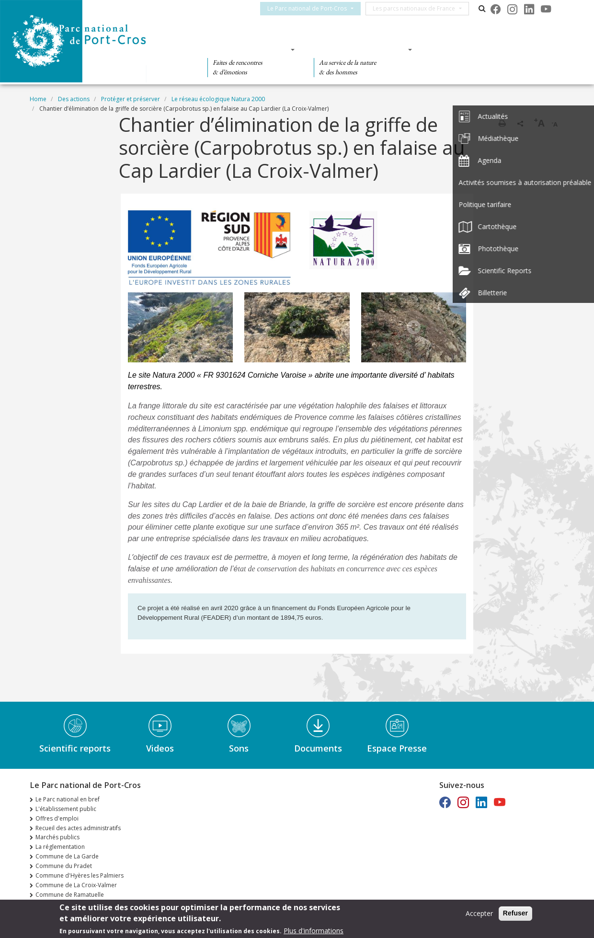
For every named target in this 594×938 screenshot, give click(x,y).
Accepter (479, 913)
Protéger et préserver (130, 99)
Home (38, 99)
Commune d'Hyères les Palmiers (79, 875)
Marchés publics (57, 837)
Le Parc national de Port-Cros (313, 8)
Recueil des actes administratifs (78, 828)
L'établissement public (65, 809)
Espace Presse (397, 748)
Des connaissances (360, 49)
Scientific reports (75, 748)
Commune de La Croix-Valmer (76, 885)
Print (502, 123)
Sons (239, 748)
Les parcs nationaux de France (419, 8)
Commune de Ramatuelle (69, 895)
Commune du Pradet (63, 866)
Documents (318, 748)
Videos (160, 748)
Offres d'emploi (57, 818)
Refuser (515, 913)
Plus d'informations (313, 930)
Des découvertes (247, 49)
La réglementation (60, 847)
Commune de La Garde (67, 856)
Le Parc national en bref (67, 799)
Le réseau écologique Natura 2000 (218, 99)
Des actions (460, 49)
